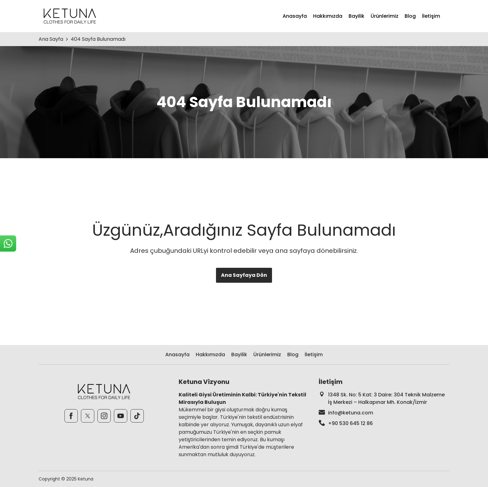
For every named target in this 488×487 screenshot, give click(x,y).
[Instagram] (104, 416)
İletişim (431, 16)
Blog (410, 16)
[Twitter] (87, 416)
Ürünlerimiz (384, 16)
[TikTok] (137, 416)
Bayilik (356, 16)
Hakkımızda (327, 16)
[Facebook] (71, 416)
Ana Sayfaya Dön (244, 275)
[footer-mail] (384, 413)
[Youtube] (120, 416)
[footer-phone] (384, 423)
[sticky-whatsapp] (8, 243)
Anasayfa (295, 16)
